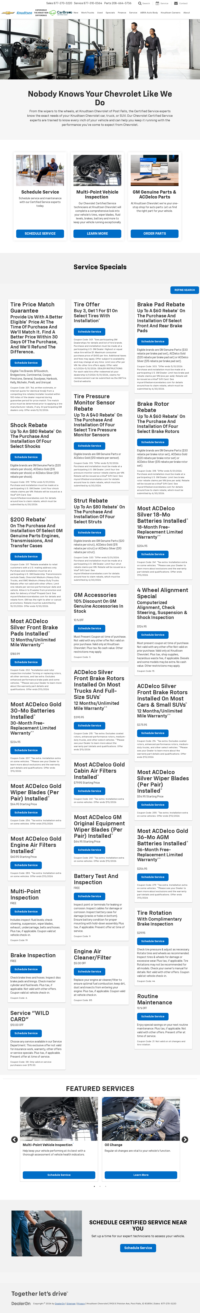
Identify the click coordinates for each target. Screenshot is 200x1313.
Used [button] (100, 13)
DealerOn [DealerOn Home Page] (60, 1304)
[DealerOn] (21, 1303)
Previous (14, 1140)
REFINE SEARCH (185, 290)
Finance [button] (122, 13)
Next (185, 1140)
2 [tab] (100, 1186)
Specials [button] (110, 13)
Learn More (141, 1175)
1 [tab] (94, 1186)
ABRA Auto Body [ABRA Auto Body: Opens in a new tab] (149, 13)
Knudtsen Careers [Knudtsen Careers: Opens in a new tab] (170, 13)
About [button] (186, 13)
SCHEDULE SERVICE (40, 233)
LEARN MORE (97, 233)
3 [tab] (106, 1186)
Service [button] (133, 13)
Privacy (81, 1304)
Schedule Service (26, 363)
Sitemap (71, 1304)
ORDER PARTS (155, 233)
